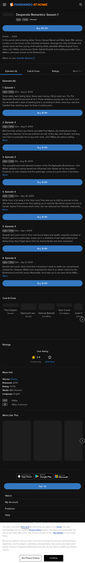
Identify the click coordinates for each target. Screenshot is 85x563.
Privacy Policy (35, 530)
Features (10, 508)
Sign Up (42, 486)
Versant (25, 527)
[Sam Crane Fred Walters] (64, 319)
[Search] (81, 5)
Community (36, 361)
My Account (11, 502)
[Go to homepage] (29, 5)
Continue (54, 558)
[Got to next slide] (82, 319)
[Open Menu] (4, 4)
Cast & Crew (33, 71)
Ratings (55, 71)
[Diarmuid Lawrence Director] (28, 319)
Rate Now (49, 361)
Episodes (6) (11, 71)
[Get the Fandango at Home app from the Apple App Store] (24, 476)
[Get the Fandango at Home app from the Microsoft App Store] (61, 476)
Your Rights (58, 533)
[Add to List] (81, 19)
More (5, 140)
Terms (59, 527)
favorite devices (26, 58)
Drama (14, 379)
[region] (42, 542)
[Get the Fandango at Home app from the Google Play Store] (43, 476)
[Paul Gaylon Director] (10, 319)
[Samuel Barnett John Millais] (46, 319)
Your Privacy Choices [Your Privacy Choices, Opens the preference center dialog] (30, 558)
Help (7, 515)
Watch (8, 495)
